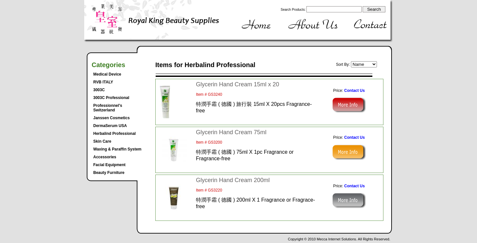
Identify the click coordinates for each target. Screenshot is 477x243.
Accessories (104, 157)
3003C (99, 90)
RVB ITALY (103, 82)
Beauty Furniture (108, 172)
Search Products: (293, 9)
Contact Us (354, 90)
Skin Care (102, 141)
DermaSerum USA (110, 125)
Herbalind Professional (114, 133)
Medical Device (107, 74)
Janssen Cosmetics (111, 118)
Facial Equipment (109, 165)
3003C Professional (111, 97)
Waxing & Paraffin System (117, 149)
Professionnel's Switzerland (107, 107)
